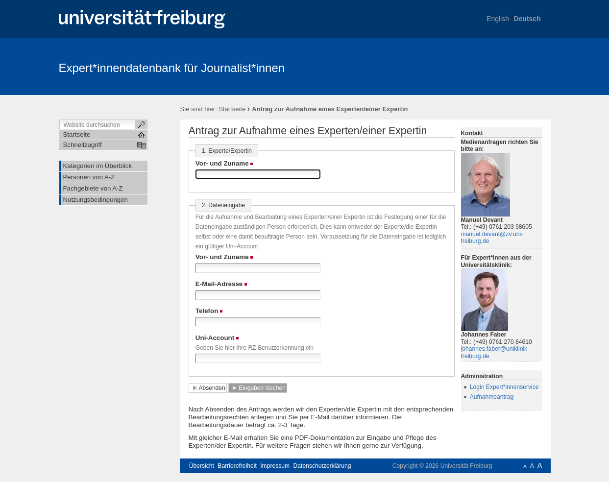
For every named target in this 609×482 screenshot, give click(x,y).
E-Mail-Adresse (219, 284)
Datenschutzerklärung (322, 465)
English (498, 19)
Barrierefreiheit (237, 465)
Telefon (206, 310)
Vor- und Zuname (222, 163)
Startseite (232, 109)
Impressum (275, 465)
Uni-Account (214, 337)
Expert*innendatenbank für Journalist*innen (172, 67)
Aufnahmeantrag (492, 396)
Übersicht (201, 465)
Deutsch (526, 19)
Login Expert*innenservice (504, 387)
